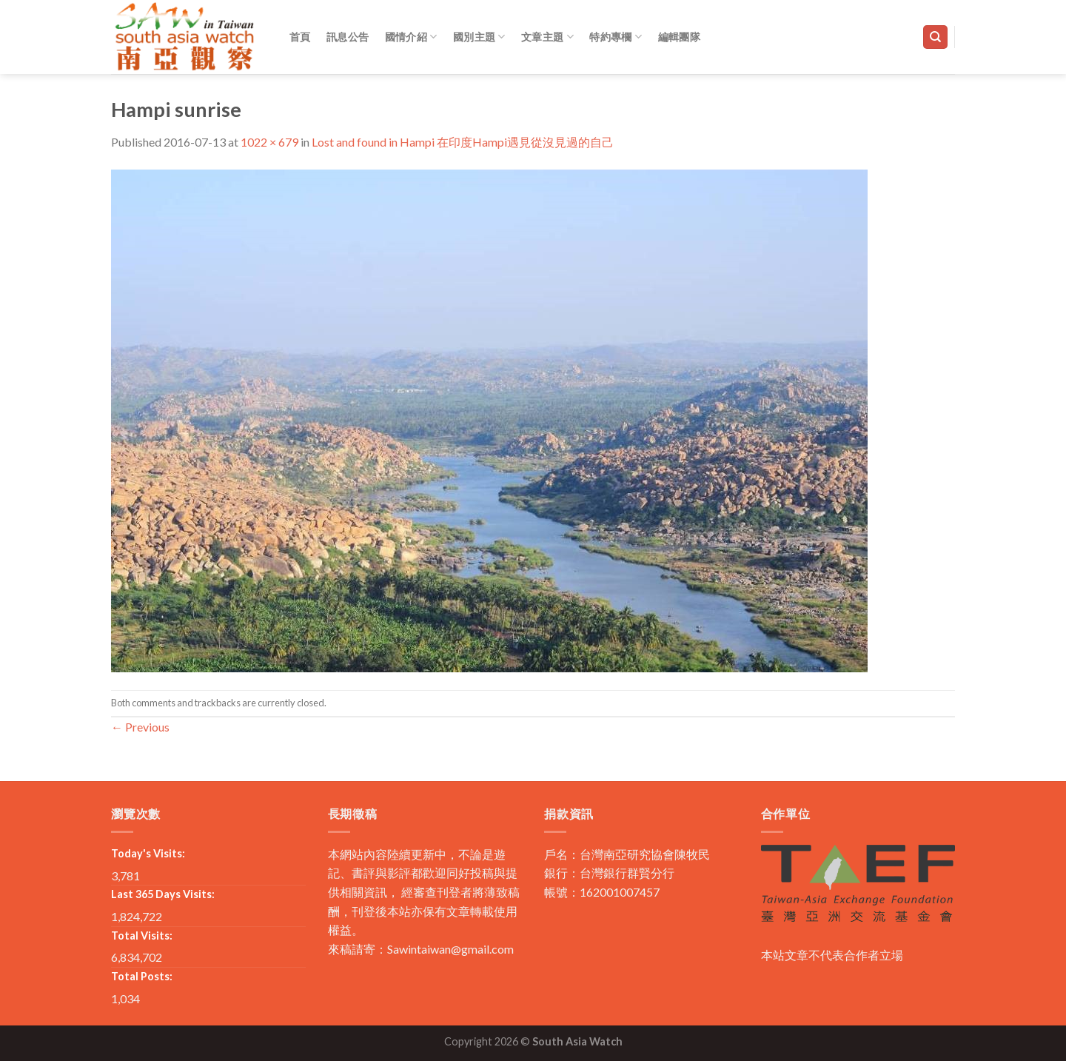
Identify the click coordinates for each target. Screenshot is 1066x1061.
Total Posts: (141, 976)
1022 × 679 (269, 142)
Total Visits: (141, 935)
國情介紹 (411, 37)
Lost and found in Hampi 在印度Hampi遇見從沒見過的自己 (463, 142)
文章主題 (547, 37)
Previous (140, 727)
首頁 (300, 36)
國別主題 (479, 37)
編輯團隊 (679, 36)
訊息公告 (347, 36)
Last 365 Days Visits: (163, 894)
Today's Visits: (148, 853)
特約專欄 (615, 37)
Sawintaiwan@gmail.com (450, 949)
